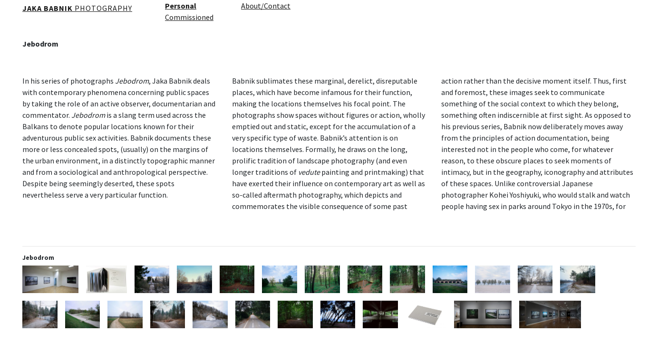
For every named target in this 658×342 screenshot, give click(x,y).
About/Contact (265, 5)
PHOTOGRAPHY (77, 8)
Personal (180, 5)
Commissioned (189, 17)
